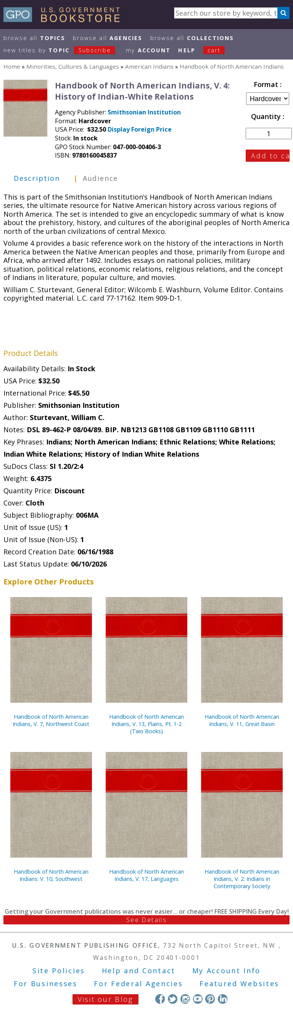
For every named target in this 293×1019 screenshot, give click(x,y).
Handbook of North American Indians (232, 66)
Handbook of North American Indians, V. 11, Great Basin (241, 720)
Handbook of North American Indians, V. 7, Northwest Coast (51, 720)
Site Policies (58, 970)
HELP (186, 50)
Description (37, 178)
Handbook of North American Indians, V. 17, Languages (146, 875)
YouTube (198, 999)
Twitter (172, 999)
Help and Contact (138, 970)
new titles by (63, 50)
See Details (146, 920)
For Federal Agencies (138, 983)
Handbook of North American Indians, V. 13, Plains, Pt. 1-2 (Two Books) (146, 724)
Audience (100, 178)
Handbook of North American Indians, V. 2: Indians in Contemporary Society (241, 879)
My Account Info (226, 970)
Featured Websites (239, 983)
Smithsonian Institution (144, 112)
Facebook (160, 999)
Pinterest (210, 999)
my (148, 50)
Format (267, 84)
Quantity (267, 116)
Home (11, 66)
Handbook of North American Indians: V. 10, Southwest (51, 875)
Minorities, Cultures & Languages (72, 66)
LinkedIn (222, 999)
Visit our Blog (105, 999)
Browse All (34, 38)
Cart (214, 50)
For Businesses (45, 983)
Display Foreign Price (140, 129)
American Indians (149, 66)
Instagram (185, 999)
